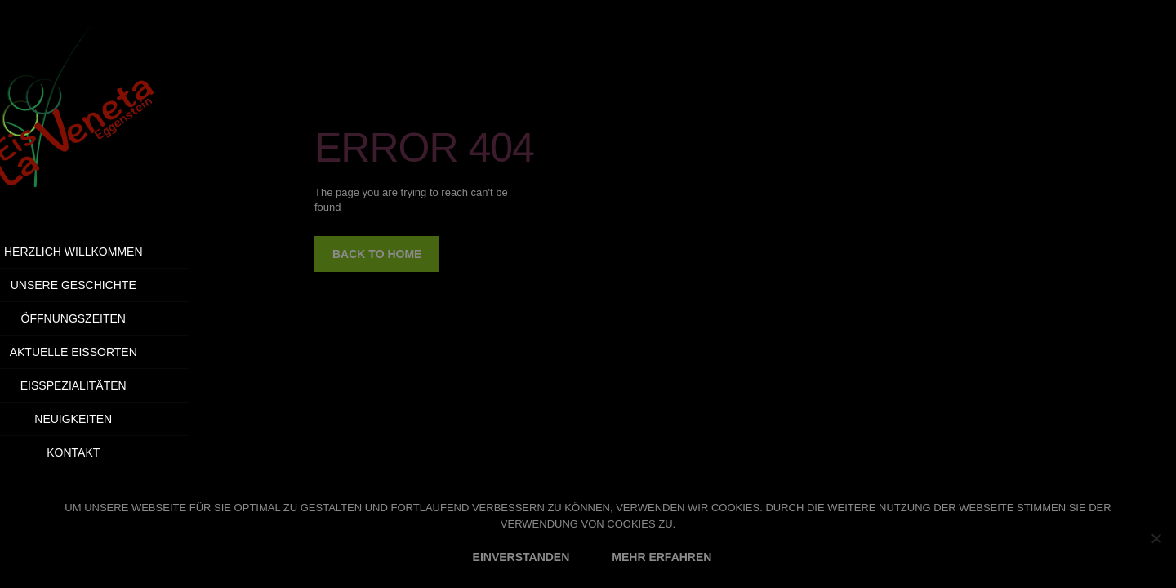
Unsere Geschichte (115, 285)
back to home (376, 254)
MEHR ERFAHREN (661, 557)
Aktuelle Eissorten (115, 352)
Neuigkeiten (115, 418)
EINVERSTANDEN (521, 557)
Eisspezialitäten (116, 385)
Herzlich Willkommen (116, 251)
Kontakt (160, 452)
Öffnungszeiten (115, 318)
